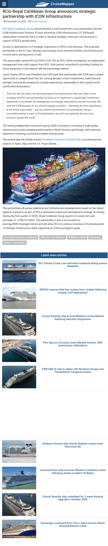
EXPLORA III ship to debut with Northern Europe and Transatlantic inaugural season (73, 371)
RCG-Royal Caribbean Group (18, 28)
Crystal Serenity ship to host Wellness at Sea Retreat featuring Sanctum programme (73, 318)
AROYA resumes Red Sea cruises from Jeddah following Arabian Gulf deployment (73, 291)
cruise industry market (21, 237)
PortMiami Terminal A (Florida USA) (61, 139)
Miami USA (78, 237)
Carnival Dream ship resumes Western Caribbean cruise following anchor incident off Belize (73, 472)
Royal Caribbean (54, 237)
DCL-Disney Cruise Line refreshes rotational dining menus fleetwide (72, 265)
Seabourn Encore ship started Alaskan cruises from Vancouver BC (72, 445)
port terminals (15, 242)
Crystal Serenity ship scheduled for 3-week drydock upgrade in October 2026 (72, 498)
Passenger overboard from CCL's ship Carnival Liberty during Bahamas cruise (73, 525)
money (96, 237)
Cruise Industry (37, 21)
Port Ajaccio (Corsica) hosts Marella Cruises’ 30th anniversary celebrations (72, 344)
